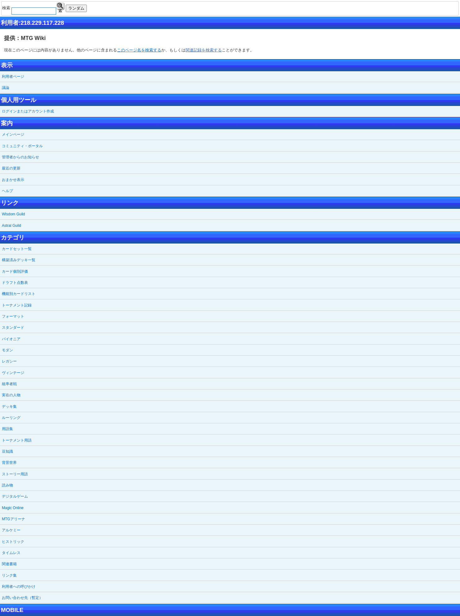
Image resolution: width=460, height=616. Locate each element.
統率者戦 (9, 384)
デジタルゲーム (15, 496)
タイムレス (11, 553)
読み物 (7, 485)
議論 (5, 88)
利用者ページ (13, 76)
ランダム (76, 8)
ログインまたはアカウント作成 (28, 111)
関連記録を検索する (203, 50)
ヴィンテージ (13, 373)
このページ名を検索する (139, 50)
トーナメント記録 (17, 305)
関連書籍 (9, 564)
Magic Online (13, 508)
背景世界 (9, 462)
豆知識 (7, 451)
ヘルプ (7, 191)
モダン (7, 350)
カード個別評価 (15, 271)
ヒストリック (13, 541)
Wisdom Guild (13, 214)
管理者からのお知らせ (20, 157)
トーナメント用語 (17, 440)
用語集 (7, 429)
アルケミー (11, 530)
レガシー (9, 361)
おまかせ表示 (13, 180)
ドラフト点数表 (15, 282)
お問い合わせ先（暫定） (22, 598)
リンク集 (9, 575)
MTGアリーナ (13, 519)
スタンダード (13, 327)
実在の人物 (11, 395)
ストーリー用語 (15, 474)
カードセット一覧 (17, 249)
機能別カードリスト (18, 294)
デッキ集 (9, 406)
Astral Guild (11, 225)
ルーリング (11, 418)
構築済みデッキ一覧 (18, 260)
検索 (60, 6)
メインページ (13, 134)
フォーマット (13, 316)
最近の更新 (11, 168)
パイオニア (11, 339)
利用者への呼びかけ (18, 586)
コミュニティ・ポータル (22, 146)
